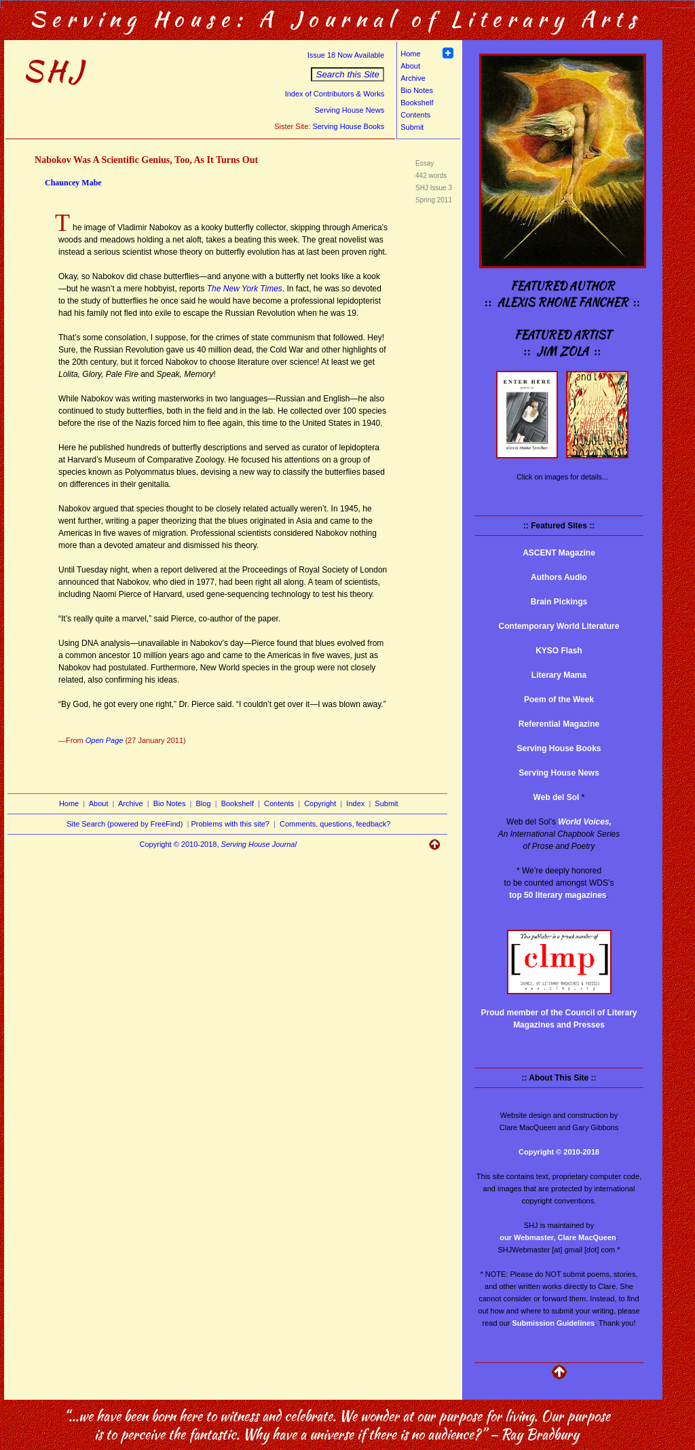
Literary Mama (558, 675)
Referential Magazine (559, 724)
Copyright (320, 803)
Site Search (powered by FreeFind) (125, 824)
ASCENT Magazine (559, 553)
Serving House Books (348, 126)
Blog (203, 803)
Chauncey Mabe (73, 182)
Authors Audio (559, 577)
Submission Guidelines (553, 1323)
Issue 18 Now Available (346, 55)
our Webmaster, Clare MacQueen (558, 1237)
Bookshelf (416, 102)
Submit (412, 127)
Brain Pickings (559, 601)
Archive (413, 78)
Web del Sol (556, 797)
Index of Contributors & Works (335, 94)
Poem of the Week (559, 699)
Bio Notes (416, 90)
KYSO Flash (559, 650)
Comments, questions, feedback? (335, 824)
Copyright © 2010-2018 (559, 1152)
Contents (415, 115)
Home (410, 54)
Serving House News (349, 110)
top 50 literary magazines (557, 895)
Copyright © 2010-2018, (218, 844)
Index (355, 803)
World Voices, (585, 822)
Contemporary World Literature (559, 626)
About (410, 66)
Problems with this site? (230, 824)
